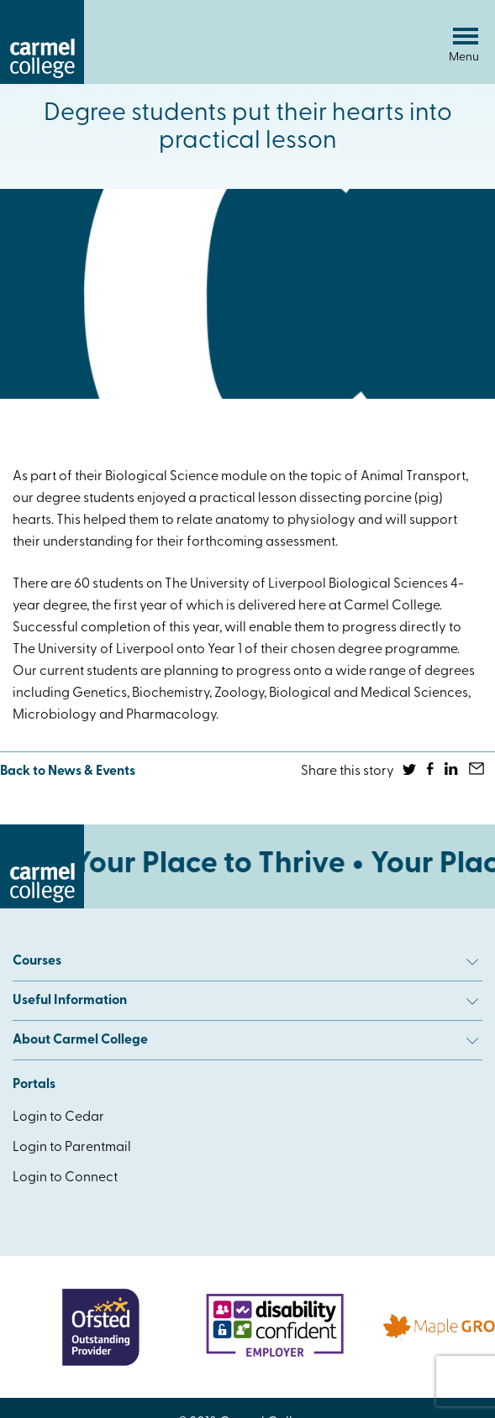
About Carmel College (245, 1040)
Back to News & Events (67, 771)
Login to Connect (65, 1178)
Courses (245, 961)
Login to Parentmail (72, 1147)
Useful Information (245, 1000)
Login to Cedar (58, 1117)
